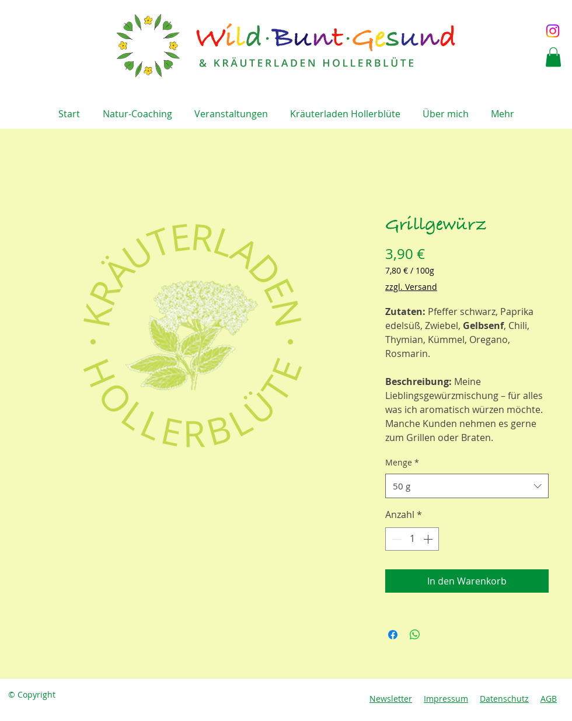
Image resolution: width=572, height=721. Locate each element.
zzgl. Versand (411, 286)
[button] (553, 56)
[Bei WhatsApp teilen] (415, 635)
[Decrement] (395, 539)
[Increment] (429, 539)
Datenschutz (504, 698)
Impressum (446, 698)
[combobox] (467, 486)
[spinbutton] (412, 539)
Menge (402, 462)
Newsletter (390, 698)
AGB (548, 698)
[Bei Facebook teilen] (393, 635)
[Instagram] (552, 31)
